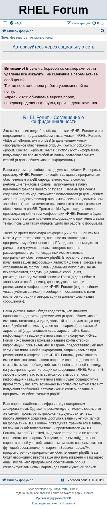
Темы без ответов (14, 37)
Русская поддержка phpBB (53, 498)
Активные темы (41, 37)
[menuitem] (15, 23)
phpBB (44, 493)
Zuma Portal (60, 489)
